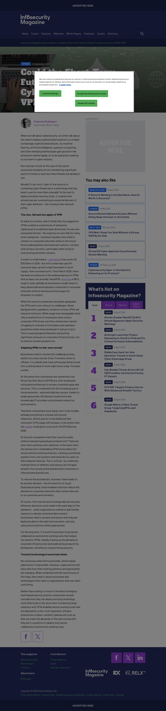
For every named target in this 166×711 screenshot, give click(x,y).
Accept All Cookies (86, 103)
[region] (84, 91)
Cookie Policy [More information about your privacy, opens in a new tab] (65, 85)
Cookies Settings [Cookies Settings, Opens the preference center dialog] (50, 93)
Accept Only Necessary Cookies (91, 93)
